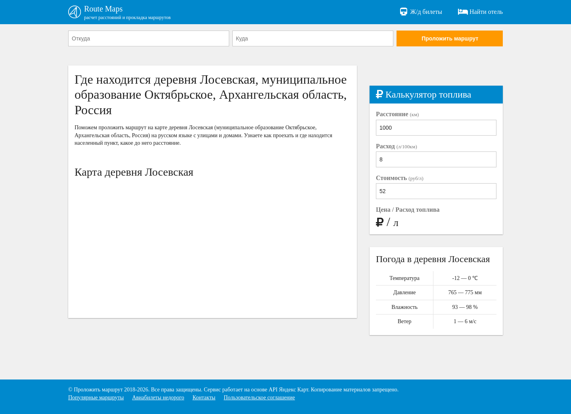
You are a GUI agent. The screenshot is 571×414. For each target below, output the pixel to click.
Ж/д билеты (420, 12)
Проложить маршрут (450, 38)
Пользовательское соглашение (259, 398)
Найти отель (480, 12)
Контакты (203, 398)
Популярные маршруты (96, 398)
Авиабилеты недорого (158, 398)
